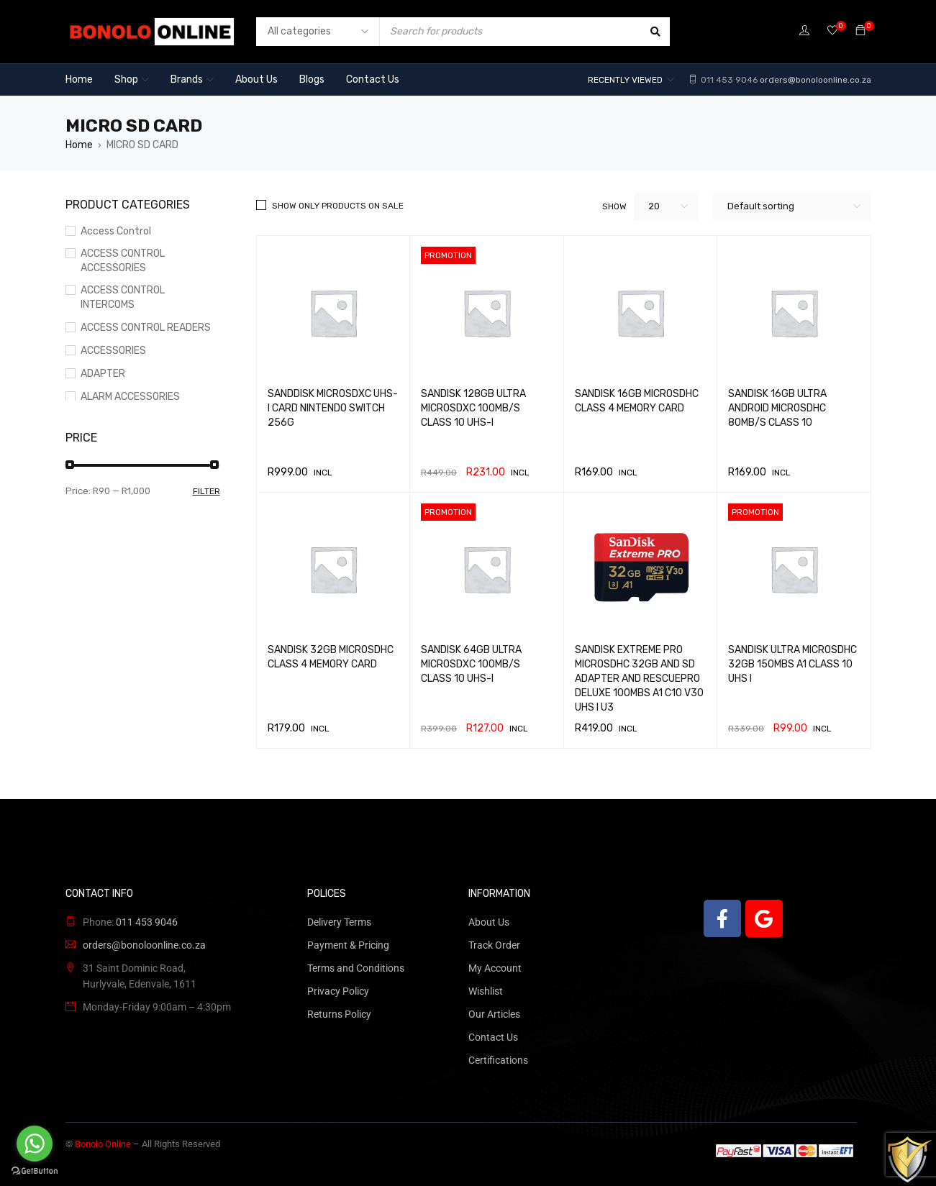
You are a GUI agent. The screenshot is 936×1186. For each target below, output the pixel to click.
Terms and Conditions (355, 968)
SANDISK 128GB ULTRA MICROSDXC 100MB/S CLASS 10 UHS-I (473, 408)
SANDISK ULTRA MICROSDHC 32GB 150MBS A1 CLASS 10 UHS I (792, 664)
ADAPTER (103, 374)
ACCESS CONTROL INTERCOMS (123, 297)
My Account (495, 968)
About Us (488, 922)
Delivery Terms (339, 922)
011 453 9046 (728, 80)
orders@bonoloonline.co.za (815, 80)
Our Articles (494, 1014)
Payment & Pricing (348, 945)
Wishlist (485, 991)
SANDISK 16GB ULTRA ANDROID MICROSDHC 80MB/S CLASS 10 (777, 408)
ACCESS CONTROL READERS (146, 327)
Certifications (498, 1060)
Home (79, 145)
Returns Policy (339, 1014)
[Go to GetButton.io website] (35, 1171)
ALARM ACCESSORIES (130, 397)
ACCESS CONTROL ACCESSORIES (123, 260)
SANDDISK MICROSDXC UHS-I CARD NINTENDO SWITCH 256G (333, 408)
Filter (206, 491)
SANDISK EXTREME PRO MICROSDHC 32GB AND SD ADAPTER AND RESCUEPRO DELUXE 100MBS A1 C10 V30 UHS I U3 (639, 678)
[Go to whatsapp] (35, 1144)
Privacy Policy (338, 991)
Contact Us (493, 1037)
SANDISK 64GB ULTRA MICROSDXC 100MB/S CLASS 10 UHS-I (471, 664)
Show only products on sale (338, 206)
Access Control (116, 231)
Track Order (494, 945)
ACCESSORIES (113, 351)
